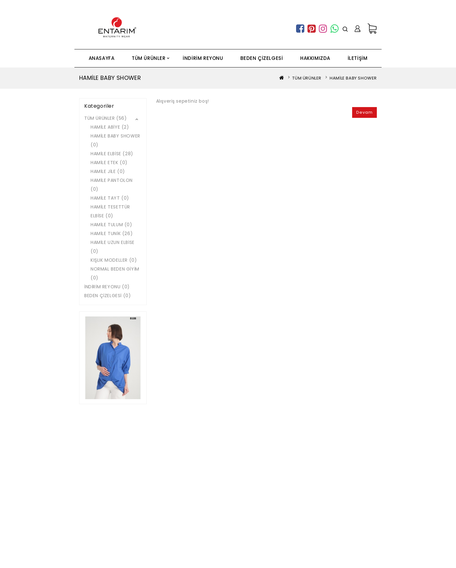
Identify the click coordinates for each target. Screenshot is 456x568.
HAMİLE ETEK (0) (109, 162)
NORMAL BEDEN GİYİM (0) (115, 273)
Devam (364, 112)
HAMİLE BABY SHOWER (353, 78)
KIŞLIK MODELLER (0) (114, 260)
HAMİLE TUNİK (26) (112, 233)
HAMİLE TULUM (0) (111, 224)
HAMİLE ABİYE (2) (110, 127)
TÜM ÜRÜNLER (149, 58)
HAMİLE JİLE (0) (108, 171)
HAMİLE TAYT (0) (110, 198)
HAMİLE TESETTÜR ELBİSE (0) (110, 211)
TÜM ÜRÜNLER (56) (105, 118)
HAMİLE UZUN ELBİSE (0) (113, 246)
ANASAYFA (102, 58)
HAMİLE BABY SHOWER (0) (115, 140)
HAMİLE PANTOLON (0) (112, 184)
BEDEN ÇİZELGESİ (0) (107, 295)
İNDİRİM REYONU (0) (107, 287)
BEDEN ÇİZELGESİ (261, 58)
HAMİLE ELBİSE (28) (112, 153)
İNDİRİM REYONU (203, 58)
